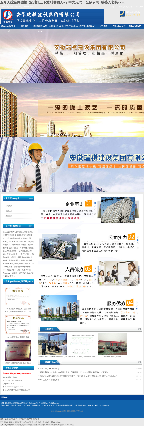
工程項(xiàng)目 (56, 26)
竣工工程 (9, 216)
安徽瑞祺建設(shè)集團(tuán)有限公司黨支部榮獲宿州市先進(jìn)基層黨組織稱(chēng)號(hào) (73, 372)
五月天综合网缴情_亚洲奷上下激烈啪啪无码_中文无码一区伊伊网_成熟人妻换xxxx (62, 2)
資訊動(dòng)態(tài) (40, 28)
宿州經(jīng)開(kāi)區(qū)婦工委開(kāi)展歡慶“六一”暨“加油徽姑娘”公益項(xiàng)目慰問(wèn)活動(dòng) (78, 376)
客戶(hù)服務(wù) (87, 26)
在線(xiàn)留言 (119, 26)
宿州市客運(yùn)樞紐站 (112, 357)
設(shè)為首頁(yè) (125, 7)
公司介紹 (24, 26)
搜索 (112, 7)
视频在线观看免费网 (53, 425)
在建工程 (9, 211)
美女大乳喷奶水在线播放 (24, 425)
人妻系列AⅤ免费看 (7, 425)
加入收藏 (139, 7)
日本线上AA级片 (67, 425)
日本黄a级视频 (39, 425)
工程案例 (9, 206)
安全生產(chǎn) (71, 26)
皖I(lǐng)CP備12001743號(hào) (99, 405)
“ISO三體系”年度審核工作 (49, 380)
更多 (30, 198)
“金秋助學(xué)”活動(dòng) (49, 369)
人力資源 (103, 26)
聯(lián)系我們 (135, 26)
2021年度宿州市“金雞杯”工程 (18, 337)
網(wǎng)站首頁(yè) (8, 28)
